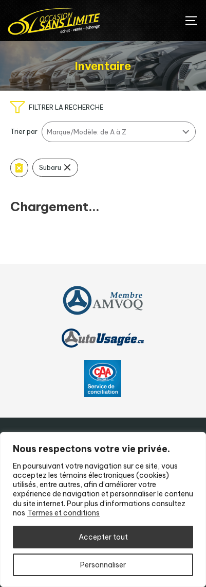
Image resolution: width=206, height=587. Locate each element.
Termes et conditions (63, 512)
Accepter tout (103, 537)
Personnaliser (103, 564)
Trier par (24, 131)
